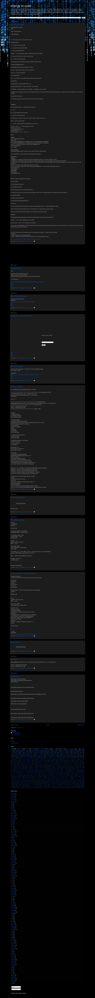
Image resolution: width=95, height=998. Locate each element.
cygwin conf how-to (19, 766)
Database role (48, 757)
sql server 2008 (41, 748)
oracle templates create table (78, 777)
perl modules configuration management (20, 780)
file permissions (56, 767)
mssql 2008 (55, 755)
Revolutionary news (16, 268)
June (12, 823)
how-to (26, 748)
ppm (65, 780)
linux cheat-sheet (65, 772)
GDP (75, 757)
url (77, 785)
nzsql (82, 755)
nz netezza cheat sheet (75, 755)
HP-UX (78, 757)
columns (69, 753)
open (17, 777)
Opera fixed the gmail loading (18, 296)
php (33, 780)
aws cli (20, 762)
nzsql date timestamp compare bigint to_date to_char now (62, 776)
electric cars (13, 767)
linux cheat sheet (49, 755)
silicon (38, 782)
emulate (21, 767)
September (13, 818)
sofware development (62, 752)
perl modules (33, 751)
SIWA (65, 760)
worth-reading (65, 787)
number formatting (37, 776)
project (12, 781)
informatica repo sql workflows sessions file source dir (59, 770)
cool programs (74, 751)
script (12, 750)
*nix (18, 757)
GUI (18, 753)
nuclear (43, 752)
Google (21, 753)
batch (49, 753)
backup (38, 762)
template (66, 756)
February (12, 810)
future (15, 751)
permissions (29, 780)
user (82, 785)
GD (72, 757)
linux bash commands (65, 771)
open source (21, 777)
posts (12, 739)
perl (12, 749)
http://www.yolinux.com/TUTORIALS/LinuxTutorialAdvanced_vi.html (25, 239)
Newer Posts (14, 725)
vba (73, 756)
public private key (26, 781)
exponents (28, 767)
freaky (72, 767)
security (37, 756)
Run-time (59, 760)
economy (12, 752)
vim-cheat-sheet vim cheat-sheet (59, 786)
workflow (60, 787)
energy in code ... (23, 6)
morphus (33, 752)
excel (12, 751)
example (17, 752)
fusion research (80, 767)
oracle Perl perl (41, 777)
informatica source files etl (73, 770)
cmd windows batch (70, 748)
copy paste (38, 765)
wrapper (70, 787)
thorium (19, 785)
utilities (81, 750)
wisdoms (56, 787)
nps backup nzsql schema (28, 776)
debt (48, 766)
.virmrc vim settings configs (27, 757)
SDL (62, 760)
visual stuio (71, 786)
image (40, 770)
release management (26, 756)
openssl (31, 777)
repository (54, 781)
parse (50, 752)
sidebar (34, 782)
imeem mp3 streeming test (18, 497)
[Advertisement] (47, 254)
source (69, 752)
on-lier (73, 776)
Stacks (79, 760)
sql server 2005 (27, 750)
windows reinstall (33, 787)
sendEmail (12, 782)
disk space (66, 766)
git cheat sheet (24, 751)
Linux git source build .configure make (26, 760)
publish (20, 756)
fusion (26, 752)
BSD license (35, 757)
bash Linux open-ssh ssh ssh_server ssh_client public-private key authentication (53, 762)
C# (11, 753)
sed (82, 781)
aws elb (34, 762)
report (33, 756)
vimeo (67, 786)
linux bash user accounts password (46, 772)
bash (50, 750)
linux (49, 748)
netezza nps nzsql (48, 775)
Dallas (43, 757)
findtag (61, 767)
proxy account (20, 781)
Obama (50, 760)
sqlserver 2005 (48, 756)
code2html (64, 753)
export (24, 755)
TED (12, 761)
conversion (81, 753)
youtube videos (13, 757)
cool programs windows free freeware (29, 765)
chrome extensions (57, 753)
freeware (21, 752)
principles (13, 741)
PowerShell (54, 760)
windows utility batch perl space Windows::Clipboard (46, 787)
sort (67, 782)
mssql (78, 748)
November (13, 793)
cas (52, 753)
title (26, 785)
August (12, 802)
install (80, 770)
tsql (77, 750)
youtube (81, 787)
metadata (46, 750)
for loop (68, 767)
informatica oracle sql (46, 770)
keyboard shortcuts (40, 771)
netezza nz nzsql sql (72, 775)
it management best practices (25, 771)
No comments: (29, 241)
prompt (15, 781)
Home (47, 725)
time (21, 785)
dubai (79, 766)
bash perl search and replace (71, 762)
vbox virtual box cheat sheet (22, 786)
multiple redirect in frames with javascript (21, 316)
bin (82, 762)
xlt (79, 756)
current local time (55, 765)
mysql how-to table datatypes (16, 775)
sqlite (82, 782)
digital (60, 766)
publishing (32, 781)
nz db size (42, 776)
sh (46, 751)
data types (28, 766)
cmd (82, 748)
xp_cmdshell (75, 787)
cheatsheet (69, 750)
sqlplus (73, 752)
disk (62, 766)
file (26, 755)
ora (11, 756)
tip (24, 785)
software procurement (58, 782)
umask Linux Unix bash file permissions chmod (68, 785)
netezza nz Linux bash (55, 775)
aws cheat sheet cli (15, 762)
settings (43, 751)
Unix (63, 748)
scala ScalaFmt (62, 781)
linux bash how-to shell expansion (76, 771)
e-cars (82, 766)
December (13, 794)
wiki (78, 786)
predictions (69, 780)
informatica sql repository (39, 755)
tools (70, 756)
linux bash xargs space (57, 772)
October (12, 816)
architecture (38, 753)
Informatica (63, 750)
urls (79, 785)
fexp (46, 767)
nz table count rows (48, 776)
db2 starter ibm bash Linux (41, 766)
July (11, 804)
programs (39, 751)
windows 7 (16, 787)
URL (12, 283)
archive (75, 761)
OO (47, 760)
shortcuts (50, 751)
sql (58, 748)
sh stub (17, 782)
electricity (17, 767)
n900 (23, 775)
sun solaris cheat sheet (17, 366)
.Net (82, 752)
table (76, 752)
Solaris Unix (32, 753)
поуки (54, 751)
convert (21, 765)
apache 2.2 (54, 761)
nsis (69, 755)
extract (39, 767)
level (47, 771)
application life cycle (60, 761)
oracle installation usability (50, 777)
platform (39, 780)
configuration (75, 753)
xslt (78, 787)
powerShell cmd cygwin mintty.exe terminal (56, 780)
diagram (51, 766)
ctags (50, 765)
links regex (14, 659)
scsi (72, 781)
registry (45, 781)
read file (41, 781)
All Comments (15, 989)
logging (29, 752)
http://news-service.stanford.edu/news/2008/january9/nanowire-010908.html (27, 281)
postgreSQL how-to (45, 780)
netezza (20, 750)
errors (25, 767)
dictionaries (56, 766)
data (24, 766)
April (12, 807)
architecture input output (69, 761)
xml (82, 756)
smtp (44, 782)
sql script (71, 782)
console (17, 765)
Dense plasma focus (54, 757)
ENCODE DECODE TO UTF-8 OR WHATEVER (23, 573)
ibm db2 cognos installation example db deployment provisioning (25, 770)
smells (41, 782)
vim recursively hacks (44, 786)
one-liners (77, 776)
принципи (58, 751)
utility (12, 786)
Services (75, 760)
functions (75, 767)
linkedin (51, 771)
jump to (35, 771)
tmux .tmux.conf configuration (33, 785)
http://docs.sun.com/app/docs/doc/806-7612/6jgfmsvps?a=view (24, 374)
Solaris (69, 751)
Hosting (82, 757)
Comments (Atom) (20, 727)
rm (57, 781)
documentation (71, 766)
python (53, 752)
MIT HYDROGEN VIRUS (41, 760)
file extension (51, 767)
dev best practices (14, 743)
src (59, 756)
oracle (53, 748)
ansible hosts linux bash (23, 761)
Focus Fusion (64, 751)
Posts (13, 986)
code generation (56, 750)
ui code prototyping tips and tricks (54, 785)
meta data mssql (39, 750)
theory (15, 785)
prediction (15, 756)
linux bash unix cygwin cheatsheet (34, 772)
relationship (50, 781)
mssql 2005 (39, 752)
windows (33, 748)
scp (66, 781)
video (77, 756)
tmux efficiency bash (42, 785)
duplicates (13, 755)
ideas (37, 770)
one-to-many (82, 776)
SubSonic (82, 760)
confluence (12, 765)
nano (26, 775)
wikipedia (81, 786)
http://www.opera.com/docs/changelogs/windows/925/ (22, 301)
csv (47, 765)
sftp (56, 752)
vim (79, 752)
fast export (43, 767)
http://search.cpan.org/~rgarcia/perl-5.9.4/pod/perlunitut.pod (24, 634)
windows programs (27, 787)
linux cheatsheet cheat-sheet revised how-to (76, 772)
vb (16, 786)
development (80, 751)
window (12, 787)
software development (50, 782)
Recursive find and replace (18, 520)
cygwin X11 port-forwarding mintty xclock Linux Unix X (67, 765)
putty (36, 781)
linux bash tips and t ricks (23, 772)
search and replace (77, 781)
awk (45, 753)
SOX (68, 760)
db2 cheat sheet (33, 766)
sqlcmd (79, 782)
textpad (16, 750)
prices (73, 780)
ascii (42, 753)
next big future (64, 755)
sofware (64, 782)
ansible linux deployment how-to (34, 761)
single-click (42, 756)
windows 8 (20, 787)
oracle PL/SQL (35, 777)
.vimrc (21, 757)
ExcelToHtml (69, 757)
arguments (79, 761)
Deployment (61, 757)
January (12, 797)
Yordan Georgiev (15, 732)
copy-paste (43, 765)
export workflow (34, 767)
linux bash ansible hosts (57, 771)
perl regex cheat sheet (17, 386)
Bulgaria (39, 757)
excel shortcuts (18, 755)
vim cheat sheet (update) (17, 24)
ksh (45, 771)
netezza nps (42, 775)
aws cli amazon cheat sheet (27, 762)
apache (50, 761)
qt (38, 781)
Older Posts (81, 725)
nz (46, 752)
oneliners (13, 777)
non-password (17, 776)
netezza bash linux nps (35, 775)
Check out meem (15, 642)
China (15, 753)
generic (19, 751)
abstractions (17, 761)
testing (12, 785)
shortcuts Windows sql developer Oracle (25, 782)
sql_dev (75, 782)
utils (14, 786)
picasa (36, 780)
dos (76, 766)
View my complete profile (16, 734)
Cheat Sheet (20, 748)
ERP (64, 757)
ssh (62, 756)
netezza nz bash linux (64, 775)
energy (74, 750)
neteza (29, 775)
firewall (65, 767)
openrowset (26, 777)
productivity (81, 780)
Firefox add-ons (15, 676)
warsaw (75, 786)
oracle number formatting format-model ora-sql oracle (63, 777)
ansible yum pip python (44, 761)
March (12, 808)
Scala (71, 760)
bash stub (79, 762)
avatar (83, 761)
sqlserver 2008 (55, 756)
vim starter (51, 786)
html (29, 751)
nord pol (22, 776)
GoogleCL (26, 753)
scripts (69, 781)
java (31, 771)
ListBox (35, 760)
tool (47, 785)
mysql (60, 755)
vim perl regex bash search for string (34, 786)
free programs (31, 755)
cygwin (33, 750)
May (12, 805)
